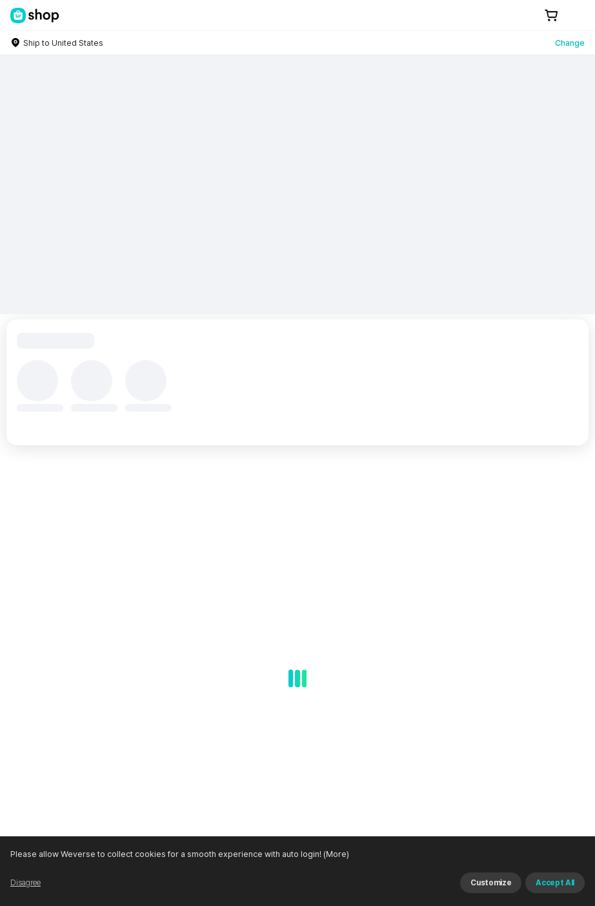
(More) (335, 854)
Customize (490, 882)
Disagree (25, 882)
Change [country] (570, 43)
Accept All (555, 882)
